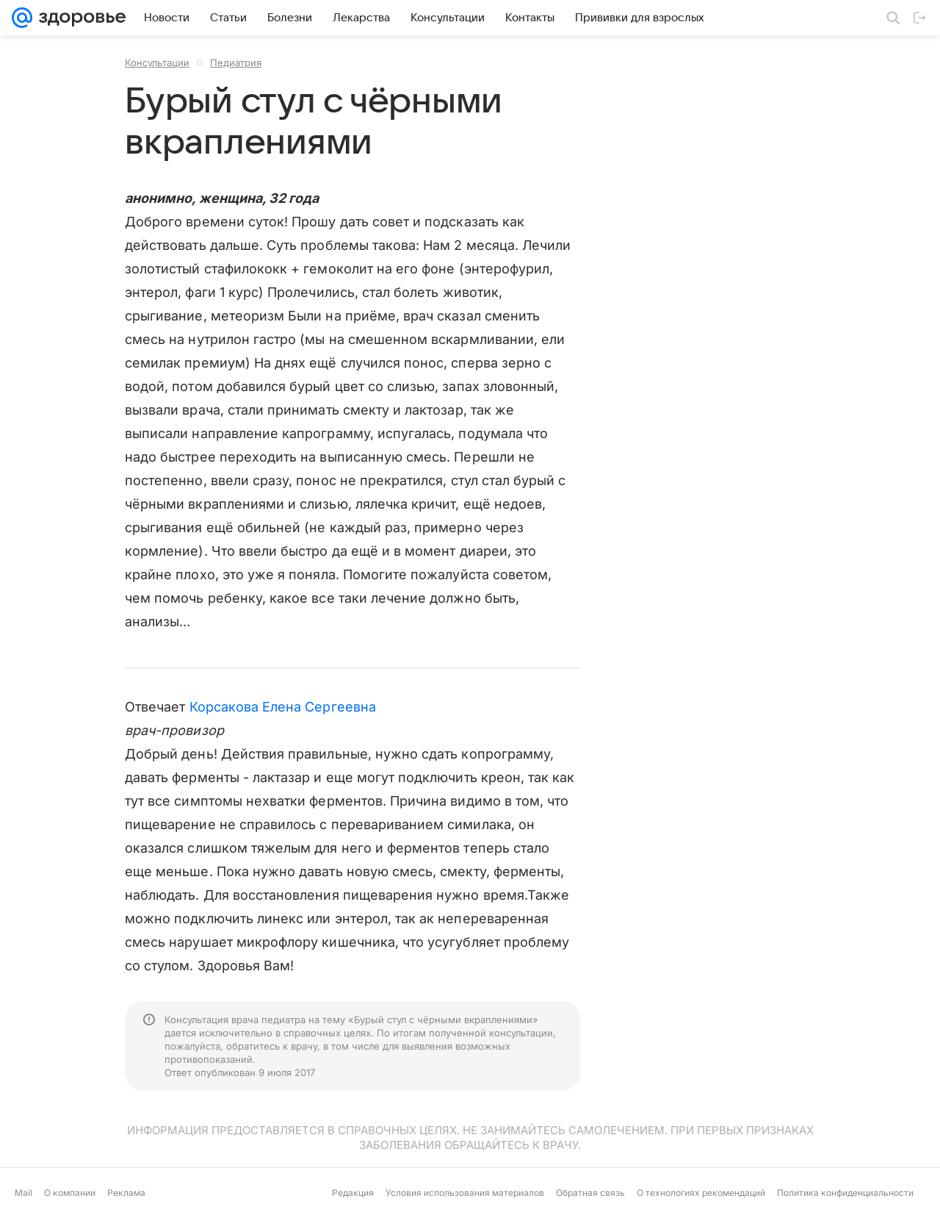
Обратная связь (590, 1192)
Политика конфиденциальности (845, 1192)
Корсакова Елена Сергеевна (282, 706)
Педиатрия (235, 62)
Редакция (353, 1192)
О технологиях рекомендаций (701, 1192)
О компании (69, 1192)
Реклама (126, 1192)
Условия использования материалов (465, 1192)
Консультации (157, 62)
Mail (23, 1192)
